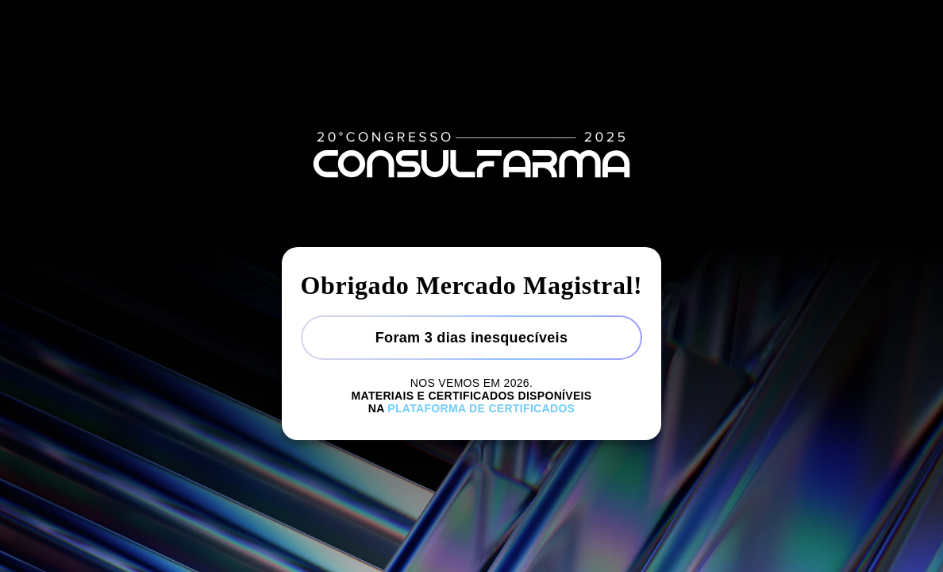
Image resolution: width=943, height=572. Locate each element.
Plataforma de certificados (481, 408)
